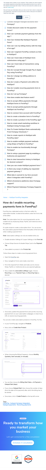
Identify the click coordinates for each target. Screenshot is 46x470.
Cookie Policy (10, 7)
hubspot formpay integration (20, 403)
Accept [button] (19, 17)
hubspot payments (9, 405)
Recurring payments (24, 405)
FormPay (6, 403)
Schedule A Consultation (22, 443)
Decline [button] (26, 17)
